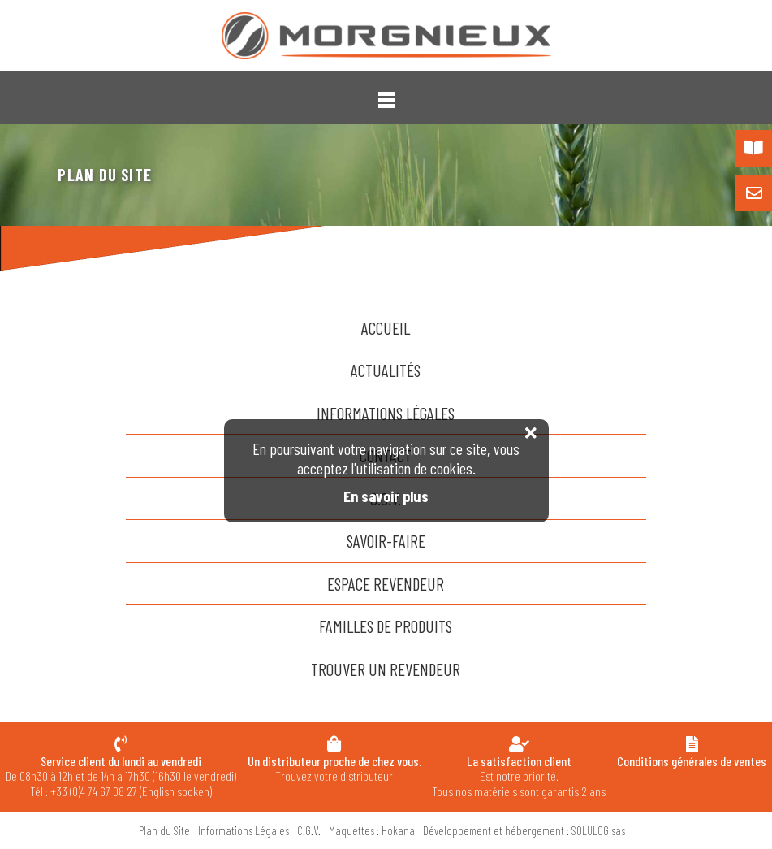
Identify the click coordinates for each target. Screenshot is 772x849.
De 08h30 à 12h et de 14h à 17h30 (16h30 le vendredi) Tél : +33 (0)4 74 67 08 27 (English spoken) (121, 776)
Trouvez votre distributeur (334, 768)
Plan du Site (164, 830)
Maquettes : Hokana (372, 830)
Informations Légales (386, 413)
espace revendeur (385, 584)
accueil (385, 328)
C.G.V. (309, 830)
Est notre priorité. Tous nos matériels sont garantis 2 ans (519, 776)
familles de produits (385, 626)
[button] (386, 100)
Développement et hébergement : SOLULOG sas (524, 830)
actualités (386, 370)
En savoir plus (386, 496)
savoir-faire (386, 541)
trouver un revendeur (385, 669)
